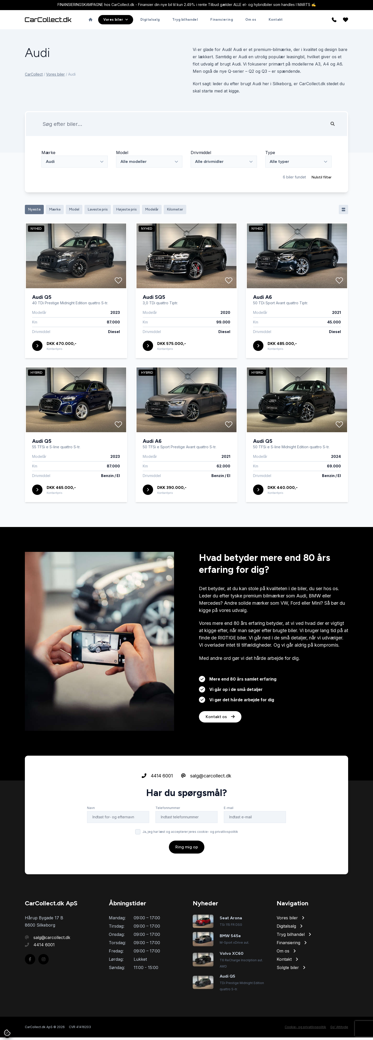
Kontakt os (220, 734)
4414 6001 (157, 794)
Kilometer (175, 212)
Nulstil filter (321, 180)
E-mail (228, 826)
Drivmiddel (201, 155)
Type (270, 155)
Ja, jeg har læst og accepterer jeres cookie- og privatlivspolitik (190, 850)
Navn (91, 826)
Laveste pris (98, 212)
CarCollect (34, 77)
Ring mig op (186, 865)
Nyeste (34, 212)
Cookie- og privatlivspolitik (305, 1029)
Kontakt (276, 21)
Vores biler (55, 77)
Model (122, 155)
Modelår (152, 212)
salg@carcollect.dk (206, 794)
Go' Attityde (339, 1029)
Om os (250, 21)
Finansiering (221, 21)
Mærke (48, 155)
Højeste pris (126, 212)
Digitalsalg (150, 21)
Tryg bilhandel (185, 21)
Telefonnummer (167, 826)
